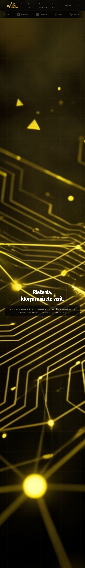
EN (78, 5)
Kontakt (68, 5)
